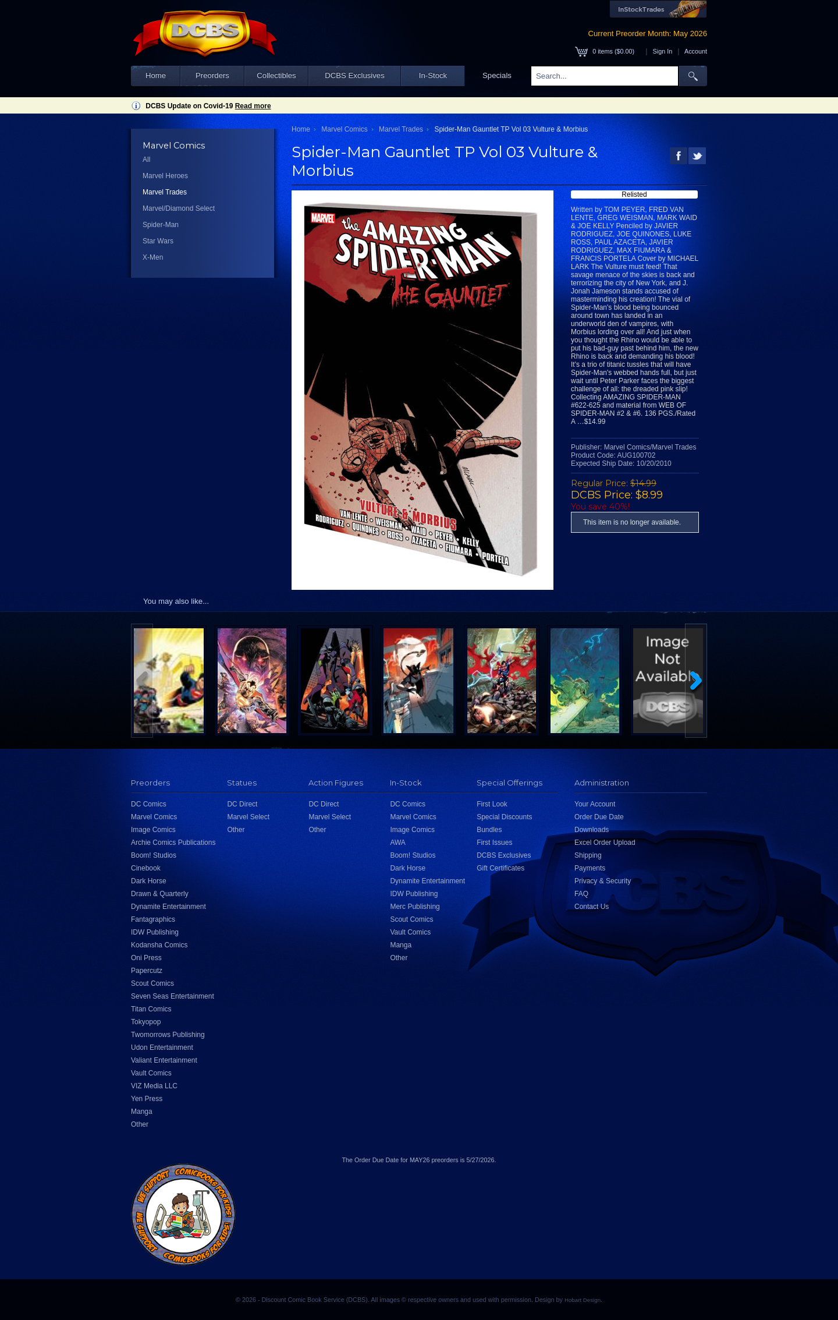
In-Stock (433, 75)
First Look (492, 804)
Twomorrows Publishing (168, 1035)
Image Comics (153, 830)
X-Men (153, 257)
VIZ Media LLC (154, 1086)
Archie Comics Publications (173, 842)
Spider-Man (161, 225)
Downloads (591, 830)
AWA (397, 842)
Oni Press (146, 958)
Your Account (594, 804)
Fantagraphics (153, 919)
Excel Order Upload (604, 842)
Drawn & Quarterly (160, 894)
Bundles (489, 830)
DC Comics (148, 804)
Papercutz (146, 971)
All (146, 159)
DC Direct (242, 804)
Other (139, 1124)
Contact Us (591, 907)
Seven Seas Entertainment (172, 996)
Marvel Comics (344, 129)
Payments (589, 868)
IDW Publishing (155, 932)
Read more (253, 106)
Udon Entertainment (162, 1047)
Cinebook (146, 868)
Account (695, 51)
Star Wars (158, 241)
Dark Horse (148, 881)
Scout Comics (152, 983)
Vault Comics (151, 1073)
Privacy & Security (602, 881)
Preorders (212, 75)
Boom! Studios (153, 855)
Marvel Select (248, 817)
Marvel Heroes (165, 176)
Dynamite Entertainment (168, 907)
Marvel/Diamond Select (179, 208)
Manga (141, 1111)
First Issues (494, 842)
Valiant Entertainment (164, 1060)
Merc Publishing (414, 907)
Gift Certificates (500, 868)
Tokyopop (146, 1022)
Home (155, 75)
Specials (497, 75)
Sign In (663, 51)
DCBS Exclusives (355, 75)
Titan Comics (151, 1009)
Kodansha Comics (159, 945)
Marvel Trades (165, 192)
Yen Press (146, 1099)
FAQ (581, 894)
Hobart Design (582, 1300)
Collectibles (276, 75)
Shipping (588, 855)
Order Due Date (599, 817)
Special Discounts (504, 817)
